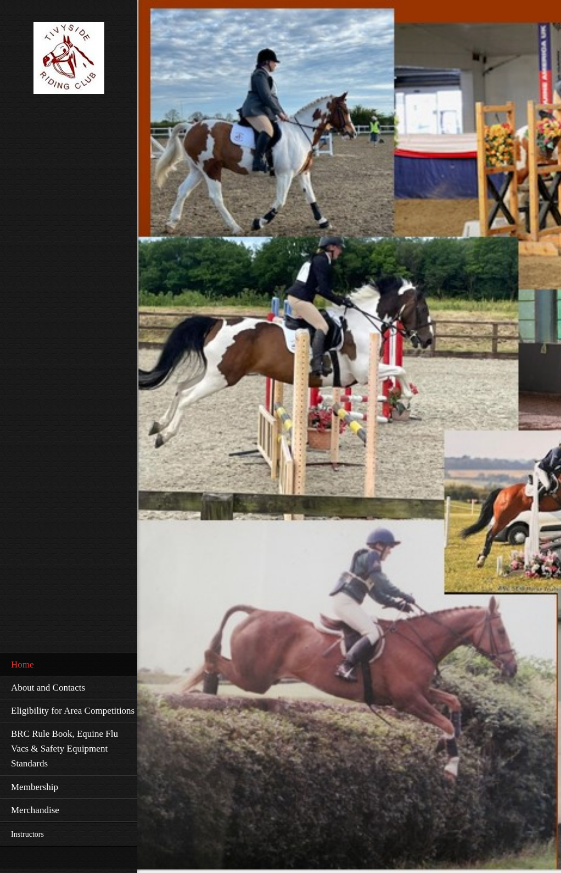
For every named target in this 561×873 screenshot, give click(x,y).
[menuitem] (68, 664)
